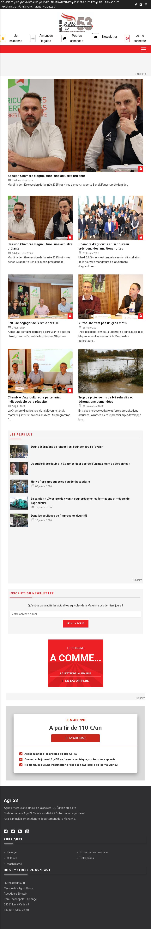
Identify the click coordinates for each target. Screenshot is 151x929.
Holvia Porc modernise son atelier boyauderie (60, 481)
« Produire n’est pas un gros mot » (102, 323)
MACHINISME (9, 6)
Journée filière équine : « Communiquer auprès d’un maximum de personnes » (80, 463)
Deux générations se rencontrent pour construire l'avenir (67, 446)
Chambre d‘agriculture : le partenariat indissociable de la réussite (34, 399)
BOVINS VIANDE (29, 2)
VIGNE (38, 6)
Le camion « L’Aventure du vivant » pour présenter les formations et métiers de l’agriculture (80, 500)
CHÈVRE (44, 2)
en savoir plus (77, 681)
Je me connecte (140, 38)
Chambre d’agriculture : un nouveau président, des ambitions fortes (103, 246)
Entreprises (87, 858)
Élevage (12, 852)
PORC (30, 6)
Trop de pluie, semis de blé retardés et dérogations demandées (105, 399)
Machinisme (14, 863)
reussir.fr (7, 2)
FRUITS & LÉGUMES (61, 2)
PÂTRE (21, 6)
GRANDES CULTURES (84, 2)
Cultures (12, 858)
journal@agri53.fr (14, 882)
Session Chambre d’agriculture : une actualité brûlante (46, 176)
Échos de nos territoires (94, 852)
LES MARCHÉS (111, 2)
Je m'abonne (15, 38)
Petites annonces (76, 38)
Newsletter (109, 36)
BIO (17, 2)
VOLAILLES (49, 6)
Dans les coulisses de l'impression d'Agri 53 (59, 515)
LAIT (99, 2)
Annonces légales (46, 38)
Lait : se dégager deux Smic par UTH (33, 323)
